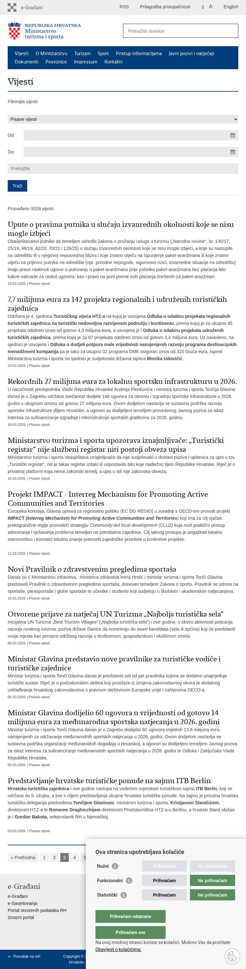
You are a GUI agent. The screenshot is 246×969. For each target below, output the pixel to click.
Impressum (85, 62)
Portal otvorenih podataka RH (37, 910)
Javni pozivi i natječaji (191, 53)
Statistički (107, 907)
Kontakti (113, 62)
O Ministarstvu (51, 53)
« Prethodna (23, 857)
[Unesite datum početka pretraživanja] (131, 135)
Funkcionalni (110, 893)
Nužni (103, 879)
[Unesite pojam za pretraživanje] (174, 31)
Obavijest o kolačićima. (118, 949)
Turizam (82, 53)
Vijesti (22, 53)
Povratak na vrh (26, 956)
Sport (103, 53)
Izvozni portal (21, 917)
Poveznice (56, 62)
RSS (124, 6)
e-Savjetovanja (22, 903)
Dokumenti (26, 62)
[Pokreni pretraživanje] (231, 31)
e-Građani (18, 896)
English (231, 6)
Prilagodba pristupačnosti (165, 6)
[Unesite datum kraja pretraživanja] (131, 152)
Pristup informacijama (139, 53)
